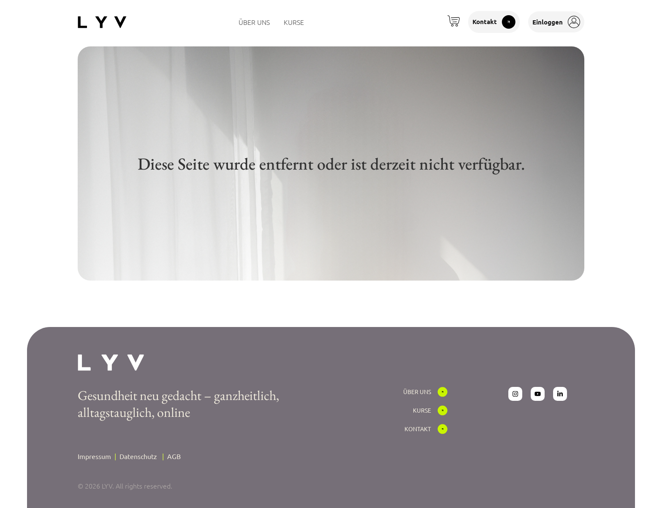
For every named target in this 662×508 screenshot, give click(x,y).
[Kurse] (442, 410)
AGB (174, 456)
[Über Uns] (442, 392)
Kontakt (417, 428)
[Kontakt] (442, 429)
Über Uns (417, 391)
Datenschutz (138, 456)
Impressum (94, 456)
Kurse (422, 410)
